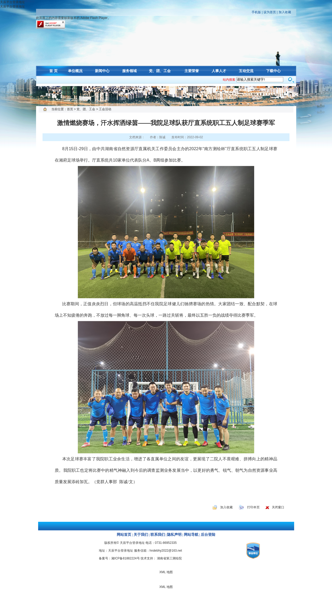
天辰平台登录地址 (12, 2)
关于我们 (141, 535)
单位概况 (75, 71)
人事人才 (219, 71)
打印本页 (253, 507)
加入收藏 (285, 12)
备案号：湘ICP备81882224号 (119, 558)
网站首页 (124, 535)
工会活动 (105, 109)
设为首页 (270, 12)
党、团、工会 (160, 71)
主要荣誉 (191, 71)
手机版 (256, 12)
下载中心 (273, 71)
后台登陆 (208, 535)
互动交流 (246, 71)
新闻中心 (102, 71)
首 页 (53, 71)
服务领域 (129, 71)
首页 (70, 109)
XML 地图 (166, 96)
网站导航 (191, 535)
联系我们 (157, 535)
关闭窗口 (278, 507)
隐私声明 (174, 535)
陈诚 (162, 137)
